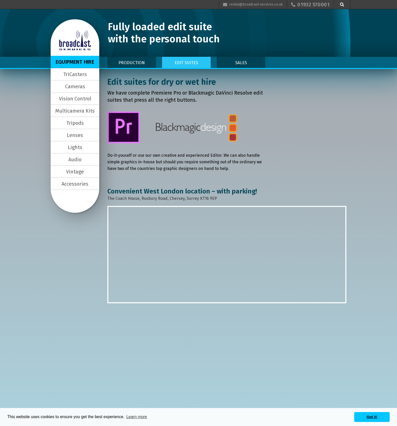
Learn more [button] (136, 417)
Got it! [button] (372, 417)
